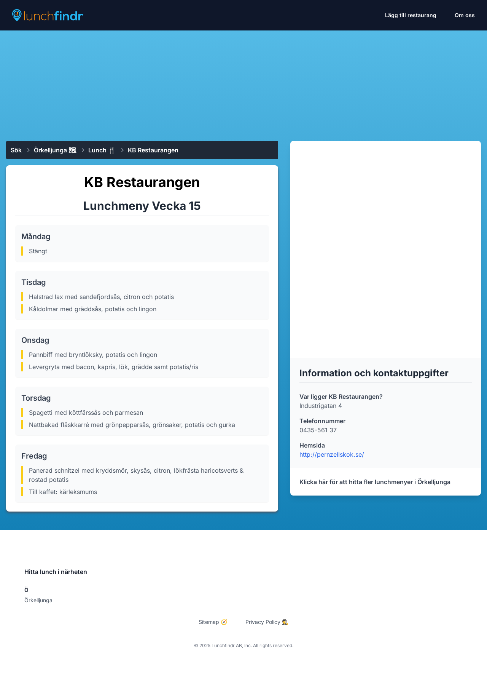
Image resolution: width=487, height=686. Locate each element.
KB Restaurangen (153, 150)
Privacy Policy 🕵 (266, 622)
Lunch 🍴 (102, 150)
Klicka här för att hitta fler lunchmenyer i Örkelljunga (374, 482)
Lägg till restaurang (410, 15)
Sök (16, 150)
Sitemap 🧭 (213, 622)
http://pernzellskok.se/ (331, 454)
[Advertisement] (243, 82)
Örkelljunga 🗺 (55, 150)
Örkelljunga (38, 600)
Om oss (465, 15)
